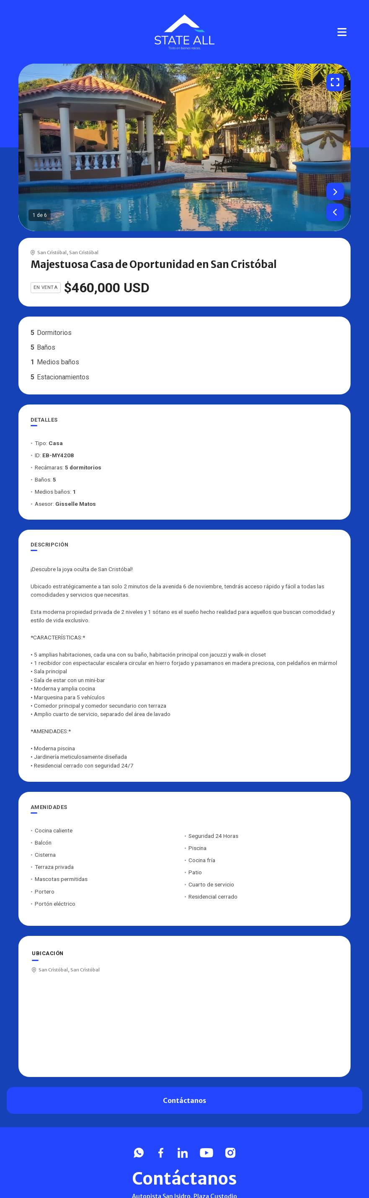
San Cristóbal (52, 252)
